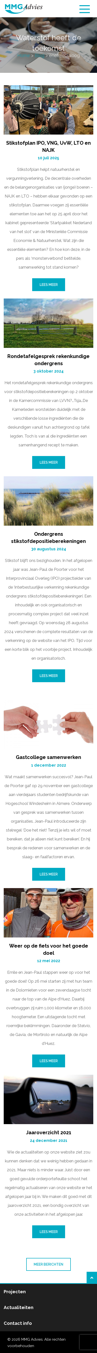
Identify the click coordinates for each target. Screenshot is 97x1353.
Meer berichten (48, 1264)
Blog (39, 55)
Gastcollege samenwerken (48, 757)
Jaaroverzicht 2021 (48, 1132)
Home (23, 55)
